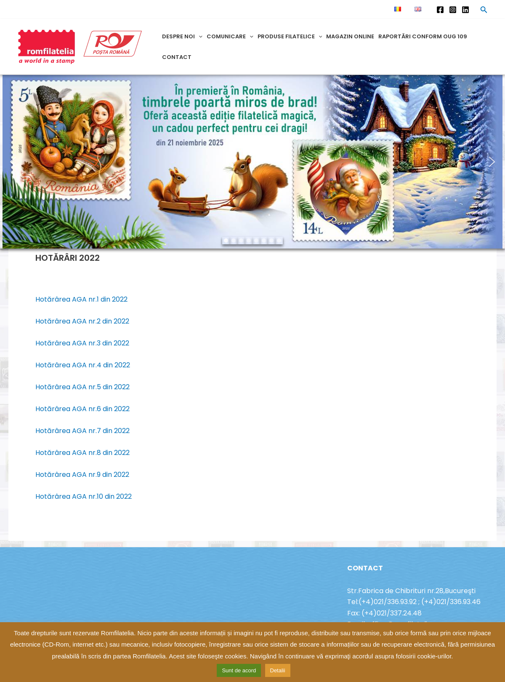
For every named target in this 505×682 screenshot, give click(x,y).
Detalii (277, 670)
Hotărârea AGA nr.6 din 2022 (82, 409)
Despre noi (182, 36)
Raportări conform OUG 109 (422, 36)
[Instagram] (453, 9)
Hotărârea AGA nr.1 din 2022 (81, 299)
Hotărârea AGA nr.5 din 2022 (82, 387)
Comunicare (230, 36)
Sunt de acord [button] (239, 670)
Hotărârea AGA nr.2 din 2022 (82, 321)
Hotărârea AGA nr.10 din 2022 (83, 496)
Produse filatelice (290, 36)
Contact (176, 57)
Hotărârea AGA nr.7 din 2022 (82, 431)
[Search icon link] (484, 11)
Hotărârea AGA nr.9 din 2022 (82, 474)
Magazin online (350, 36)
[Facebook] (440, 9)
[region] (252, 162)
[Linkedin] (465, 9)
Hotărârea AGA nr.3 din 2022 (82, 343)
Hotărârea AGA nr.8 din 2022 (82, 452)
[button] (13, 161)
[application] (198, 36)
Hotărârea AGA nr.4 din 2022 (82, 365)
